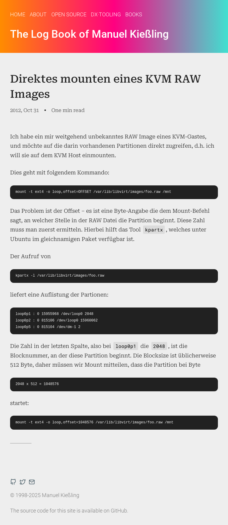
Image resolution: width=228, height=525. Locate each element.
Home (17, 14)
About (38, 14)
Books (133, 14)
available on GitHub (104, 510)
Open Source (68, 14)
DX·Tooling (106, 14)
